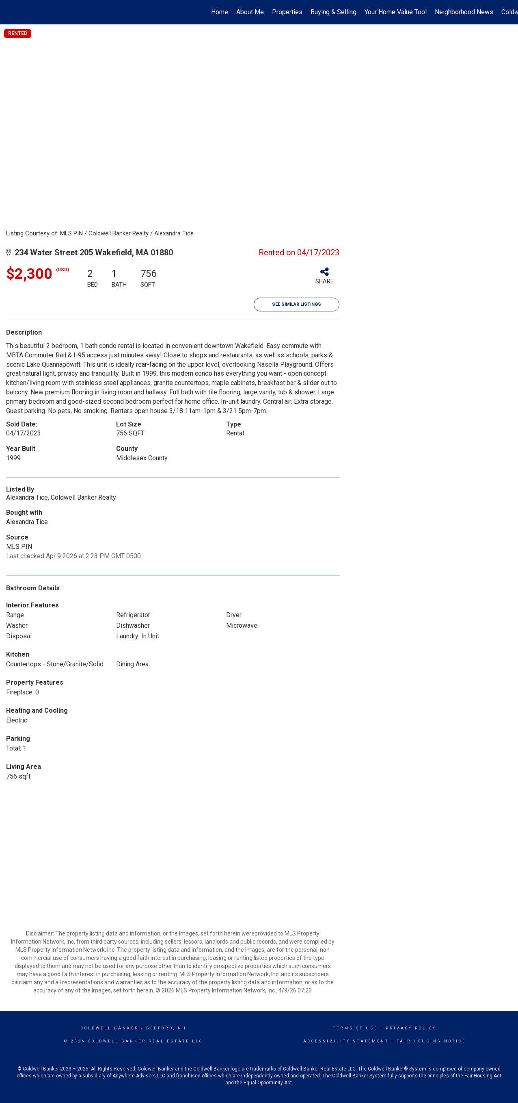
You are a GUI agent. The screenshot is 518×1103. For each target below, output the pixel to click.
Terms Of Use (355, 1028)
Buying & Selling (333, 12)
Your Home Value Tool (396, 12)
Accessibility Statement (346, 1041)
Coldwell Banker (110, 1028)
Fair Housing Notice (431, 1041)
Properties (287, 12)
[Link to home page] (10, 12)
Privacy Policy (411, 1028)
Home (219, 12)
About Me (250, 12)
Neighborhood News (464, 12)
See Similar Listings (296, 304)
